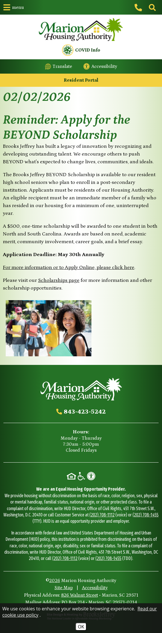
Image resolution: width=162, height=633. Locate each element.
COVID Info (81, 50)
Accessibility (95, 587)
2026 (54, 580)
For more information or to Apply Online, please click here (68, 267)
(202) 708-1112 (102, 515)
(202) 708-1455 (146, 515)
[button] (13, 7)
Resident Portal (81, 80)
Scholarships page (58, 280)
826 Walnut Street (79, 595)
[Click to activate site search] (151, 7)
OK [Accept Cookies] (81, 627)
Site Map (64, 587)
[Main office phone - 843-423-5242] (139, 7)
